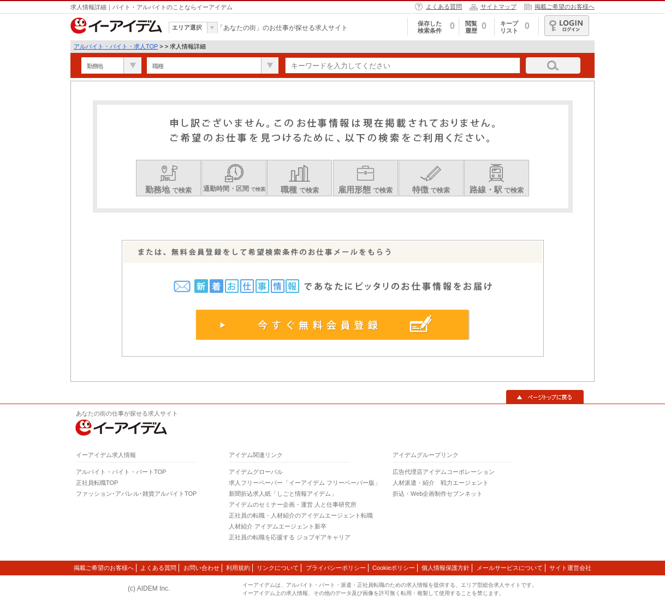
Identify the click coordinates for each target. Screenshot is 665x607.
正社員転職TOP (97, 482)
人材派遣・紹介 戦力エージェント (441, 482)
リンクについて (278, 567)
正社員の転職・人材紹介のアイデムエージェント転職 (301, 515)
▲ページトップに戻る (545, 397)
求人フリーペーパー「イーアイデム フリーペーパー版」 (305, 482)
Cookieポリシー (393, 567)
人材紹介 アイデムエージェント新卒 (277, 526)
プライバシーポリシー (336, 567)
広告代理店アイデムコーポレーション (444, 471)
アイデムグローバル (256, 471)
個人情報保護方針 (445, 567)
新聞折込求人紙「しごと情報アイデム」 (283, 493)
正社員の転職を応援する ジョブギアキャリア (290, 537)
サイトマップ (498, 6)
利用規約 (238, 567)
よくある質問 (444, 6)
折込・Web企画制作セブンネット (438, 493)
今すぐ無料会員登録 (332, 324)
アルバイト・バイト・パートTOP (121, 471)
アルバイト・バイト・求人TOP (116, 46)
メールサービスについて (510, 567)
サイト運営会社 (570, 567)
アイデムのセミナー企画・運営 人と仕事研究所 (293, 504)
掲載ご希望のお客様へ (565, 6)
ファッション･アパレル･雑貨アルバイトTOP (136, 493)
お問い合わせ (201, 567)
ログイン (566, 25)
